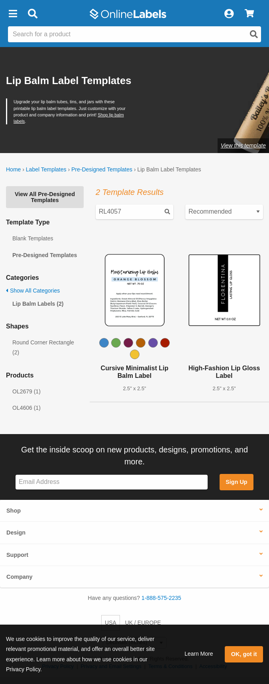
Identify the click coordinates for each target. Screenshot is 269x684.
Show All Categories (33, 290)
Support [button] (17, 555)
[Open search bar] (32, 14)
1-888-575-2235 (161, 598)
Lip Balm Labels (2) (37, 304)
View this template (243, 145)
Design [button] (16, 532)
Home (13, 169)
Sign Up (236, 482)
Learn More (199, 654)
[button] (12, 14)
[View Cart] (249, 14)
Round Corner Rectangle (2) (43, 347)
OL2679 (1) (26, 391)
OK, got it (244, 654)
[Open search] (254, 34)
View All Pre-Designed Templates (45, 197)
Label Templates (46, 169)
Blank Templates (32, 238)
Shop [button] (13, 510)
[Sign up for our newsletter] (112, 482)
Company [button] (19, 577)
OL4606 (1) (26, 408)
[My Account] (229, 14)
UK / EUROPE (143, 622)
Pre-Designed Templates (101, 169)
